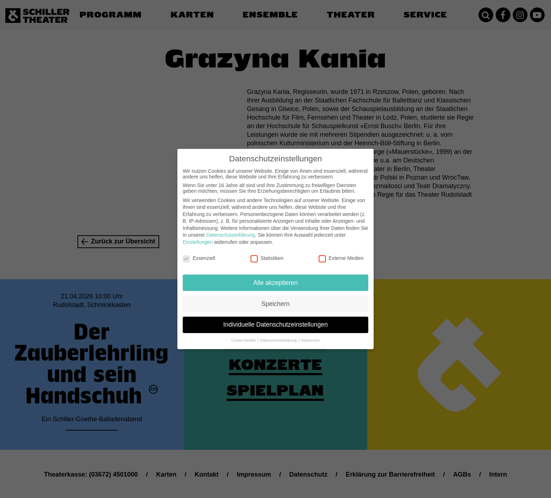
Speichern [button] (276, 298)
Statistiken (267, 253)
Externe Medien (341, 253)
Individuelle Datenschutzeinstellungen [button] (275, 319)
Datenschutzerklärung (230, 230)
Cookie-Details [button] (244, 335)
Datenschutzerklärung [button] (279, 335)
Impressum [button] (310, 335)
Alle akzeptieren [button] (275, 277)
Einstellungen (198, 237)
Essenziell (199, 253)
